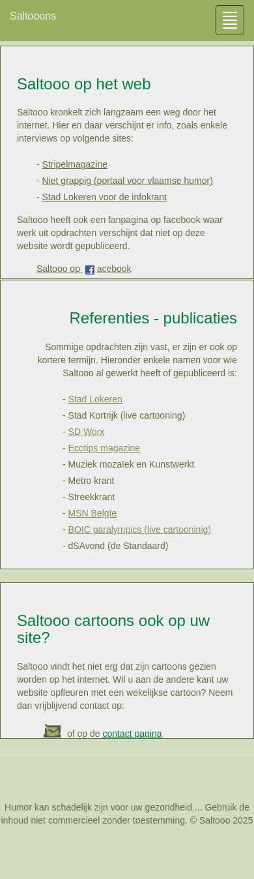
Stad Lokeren (95, 399)
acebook (114, 268)
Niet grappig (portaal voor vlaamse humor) (127, 180)
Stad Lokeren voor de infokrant (104, 197)
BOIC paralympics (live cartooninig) (139, 529)
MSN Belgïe (92, 513)
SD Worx (86, 431)
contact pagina (132, 733)
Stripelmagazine (74, 164)
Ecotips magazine (104, 448)
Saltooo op (59, 268)
